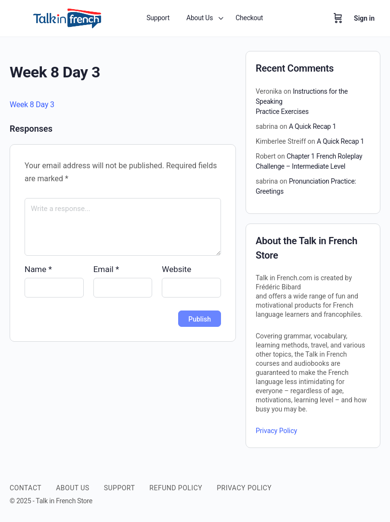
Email (106, 269)
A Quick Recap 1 (312, 126)
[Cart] (338, 18)
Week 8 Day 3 (32, 104)
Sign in (364, 18)
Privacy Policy (276, 431)
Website (176, 269)
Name (38, 269)
